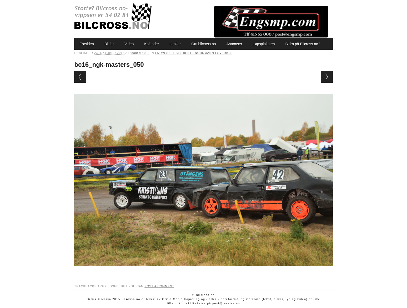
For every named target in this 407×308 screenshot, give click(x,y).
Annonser (234, 44)
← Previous (80, 77)
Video (129, 44)
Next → (327, 77)
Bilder (109, 44)
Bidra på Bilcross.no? (302, 44)
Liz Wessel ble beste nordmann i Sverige (193, 52)
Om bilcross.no (203, 44)
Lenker (175, 44)
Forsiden (86, 44)
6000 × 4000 (139, 52)
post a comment (159, 286)
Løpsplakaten (264, 44)
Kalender (151, 44)
